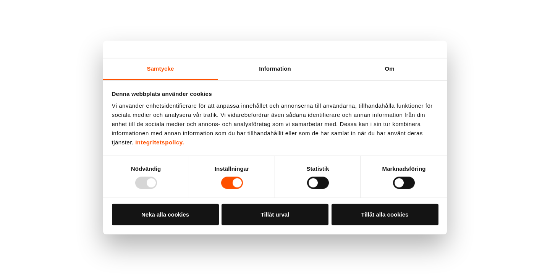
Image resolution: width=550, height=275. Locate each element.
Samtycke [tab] (160, 68)
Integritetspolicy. (159, 142)
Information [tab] (275, 68)
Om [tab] (389, 68)
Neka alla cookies (165, 214)
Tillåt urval (275, 214)
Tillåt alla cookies (385, 214)
